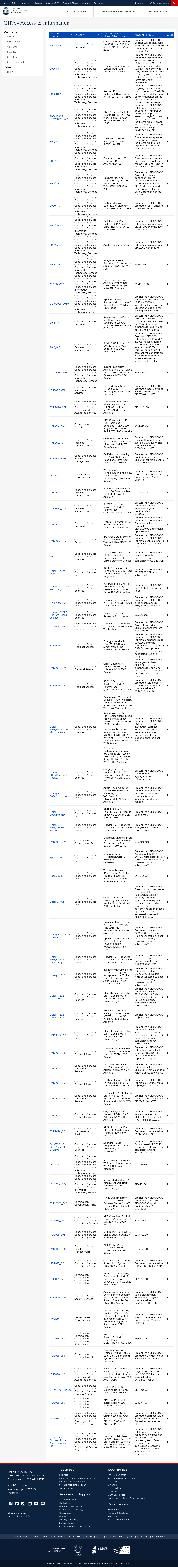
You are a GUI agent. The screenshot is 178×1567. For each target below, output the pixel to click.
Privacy (110, 1563)
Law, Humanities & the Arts (72, 1481)
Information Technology (71, 1509)
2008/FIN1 (55, 45)
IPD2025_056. (57, 1402)
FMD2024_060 (58, 1098)
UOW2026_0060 (59, 303)
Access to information (119, 1519)
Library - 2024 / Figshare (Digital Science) (59, 615)
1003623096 (56, 875)
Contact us (64, 1503)
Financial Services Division (72, 1506)
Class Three (13, 57)
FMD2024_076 (58, 645)
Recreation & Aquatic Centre (122, 1478)
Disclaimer (119, 1563)
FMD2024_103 (57, 1115)
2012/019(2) (56, 225)
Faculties (65, 1469)
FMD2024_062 (58, 1082)
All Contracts (14, 36)
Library (38, 3)
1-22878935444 (58, 602)
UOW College (114, 1488)
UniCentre (113, 1481)
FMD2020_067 (58, 407)
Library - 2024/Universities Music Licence (59, 729)
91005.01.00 (56, 858)
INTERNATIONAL (160, 11)
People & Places (70, 3)
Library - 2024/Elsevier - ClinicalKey (58, 959)
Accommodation (67, 1499)
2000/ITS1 (55, 205)
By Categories (14, 41)
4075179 (54, 1318)
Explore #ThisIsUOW (19, 1516)
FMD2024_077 (58, 667)
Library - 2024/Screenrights (60, 795)
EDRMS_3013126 (59, 1035)
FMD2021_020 (58, 458)
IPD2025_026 (57, 1279)
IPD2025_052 (57, 1338)
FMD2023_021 (57, 524)
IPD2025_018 (57, 1220)
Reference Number (55, 35)
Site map (128, 1563)
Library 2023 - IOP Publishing (60, 588)
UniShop (112, 1485)
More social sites (17, 1513)
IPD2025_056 (57, 1355)
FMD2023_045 (58, 540)
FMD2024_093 (58, 1297)
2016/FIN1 (55, 322)
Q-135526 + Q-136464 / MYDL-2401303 (58, 1147)
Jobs (14, 3)
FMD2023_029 (58, 508)
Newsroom (26, 3)
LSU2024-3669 (58, 1184)
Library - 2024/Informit (57, 813)
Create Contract (15, 62)
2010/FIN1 (55, 161)
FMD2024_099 (58, 1249)
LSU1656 (54, 475)
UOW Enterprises (116, 1495)
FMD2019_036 (57, 390)
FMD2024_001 (58, 1374)
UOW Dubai (114, 1491)
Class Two (12, 52)
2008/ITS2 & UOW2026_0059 (59, 117)
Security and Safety (68, 1519)
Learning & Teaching (118, 1513)
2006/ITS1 (55, 68)
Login (10, 71)
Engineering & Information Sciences (77, 1478)
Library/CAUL (57, 901)
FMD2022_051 (57, 442)
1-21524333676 (57, 626)
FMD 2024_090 (58, 1203)
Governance (117, 1504)
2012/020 (55, 245)
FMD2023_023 (58, 492)
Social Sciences (67, 1488)
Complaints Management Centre (75, 1526)
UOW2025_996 (58, 372)
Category (79, 34)
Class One (12, 46)
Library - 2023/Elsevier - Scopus (58, 827)
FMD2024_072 (58, 842)
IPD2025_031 (57, 1263)
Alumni (86, 3)
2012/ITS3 (55, 183)
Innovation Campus (118, 1475)
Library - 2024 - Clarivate (58, 997)
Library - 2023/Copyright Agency (58, 775)
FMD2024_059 (58, 1068)
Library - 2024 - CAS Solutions (58, 1016)
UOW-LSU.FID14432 (60, 1389)
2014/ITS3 (55, 264)
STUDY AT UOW (76, 11)
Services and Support (74, 1494)
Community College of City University (126, 1498)
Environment (114, 1509)
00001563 (55, 1164)
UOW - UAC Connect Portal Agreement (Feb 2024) (59, 1441)
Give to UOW (52, 3)
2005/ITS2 (55, 94)
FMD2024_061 (58, 1131)
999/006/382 (57, 284)
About (5, 3)
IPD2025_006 (57, 1234)
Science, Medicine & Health (72, 1485)
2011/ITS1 (54, 141)
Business (63, 1475)
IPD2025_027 (57, 1418)
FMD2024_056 (58, 685)
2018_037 (55, 347)
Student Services (67, 1523)
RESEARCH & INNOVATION (118, 11)
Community (99, 3)
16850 (53, 556)
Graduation (65, 1513)
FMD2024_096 (58, 1052)
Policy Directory (116, 1516)
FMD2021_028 (58, 425)
